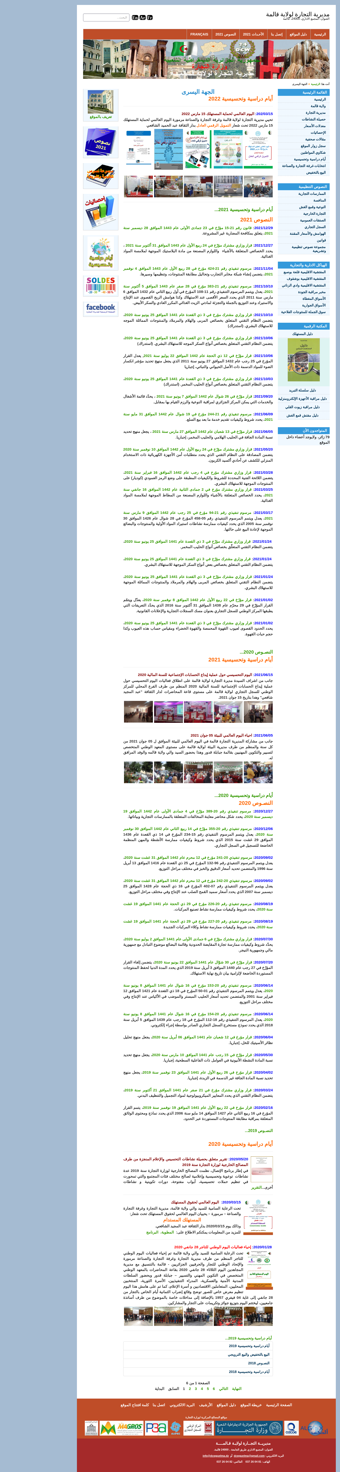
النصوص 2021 (189, 34)
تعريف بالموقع (64, 117)
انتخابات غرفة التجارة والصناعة (268, 166)
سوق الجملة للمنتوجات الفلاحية (267, 312)
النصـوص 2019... (222, 1131)
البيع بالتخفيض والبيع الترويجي (212, 1354)
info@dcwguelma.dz (179, 1455)
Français (163, 34)
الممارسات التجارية (276, 194)
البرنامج (116, 1232)
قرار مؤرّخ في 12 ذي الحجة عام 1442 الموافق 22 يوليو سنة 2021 (161, 356)
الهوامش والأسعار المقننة (271, 234)
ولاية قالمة (282, 106)
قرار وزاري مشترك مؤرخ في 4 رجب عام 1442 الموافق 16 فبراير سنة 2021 (151, 472)
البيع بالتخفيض (280, 172)
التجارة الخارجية (278, 214)
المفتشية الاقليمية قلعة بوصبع (268, 272)
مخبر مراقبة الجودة (276, 292)
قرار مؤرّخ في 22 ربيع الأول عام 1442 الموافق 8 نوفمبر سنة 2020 (161, 600)
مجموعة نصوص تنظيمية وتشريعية (272, 249)
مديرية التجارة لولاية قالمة (261, 14)
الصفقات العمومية (277, 220)
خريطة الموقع (214, 1405)
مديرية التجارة (279, 113)
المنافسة (283, 200)
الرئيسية (284, 34)
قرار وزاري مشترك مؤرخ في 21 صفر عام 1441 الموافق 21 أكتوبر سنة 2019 (151, 1090)
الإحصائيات (282, 133)
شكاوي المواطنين (277, 152)
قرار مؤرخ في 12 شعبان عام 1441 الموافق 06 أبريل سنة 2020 (166, 1037)
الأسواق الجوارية (278, 305)
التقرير (220, 1187)
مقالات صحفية (279, 139)
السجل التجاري (279, 227)
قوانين (285, 240)
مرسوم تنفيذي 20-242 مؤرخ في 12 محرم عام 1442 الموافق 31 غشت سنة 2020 (152, 881)
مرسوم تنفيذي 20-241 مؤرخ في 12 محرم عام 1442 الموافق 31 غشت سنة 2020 (152, 857)
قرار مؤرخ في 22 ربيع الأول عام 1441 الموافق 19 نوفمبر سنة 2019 (161, 1107)
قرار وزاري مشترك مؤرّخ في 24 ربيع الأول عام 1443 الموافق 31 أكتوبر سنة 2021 (152, 245)
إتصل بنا (240, 34)
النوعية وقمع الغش (276, 207)
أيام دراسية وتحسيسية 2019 (213, 1346)
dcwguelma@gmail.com (212, 1455)
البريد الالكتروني (145, 1405)
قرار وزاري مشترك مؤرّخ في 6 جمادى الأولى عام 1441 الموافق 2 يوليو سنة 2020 (152, 939)
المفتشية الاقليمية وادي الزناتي (268, 285)
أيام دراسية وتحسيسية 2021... (207, 209)
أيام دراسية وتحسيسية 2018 (213, 1372)
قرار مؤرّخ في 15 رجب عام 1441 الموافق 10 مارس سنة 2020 (166, 1055)
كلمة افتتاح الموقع (98, 1405)
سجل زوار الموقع (277, 146)
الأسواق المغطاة (278, 299)
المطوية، (130, 1232)
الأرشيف (169, 1405)
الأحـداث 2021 (217, 34)
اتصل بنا (122, 1405)
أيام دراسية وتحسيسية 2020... (207, 795)
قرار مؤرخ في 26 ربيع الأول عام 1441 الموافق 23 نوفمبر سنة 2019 (160, 1072)
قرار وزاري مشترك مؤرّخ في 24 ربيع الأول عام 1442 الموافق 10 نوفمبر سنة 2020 (151, 449)
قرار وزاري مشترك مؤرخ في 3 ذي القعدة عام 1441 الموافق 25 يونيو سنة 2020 (151, 315)
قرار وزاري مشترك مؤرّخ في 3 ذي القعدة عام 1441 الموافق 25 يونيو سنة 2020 (151, 541)
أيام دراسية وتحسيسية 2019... (212, 1338)
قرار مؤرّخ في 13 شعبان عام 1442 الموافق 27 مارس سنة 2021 (166, 431)
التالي (187, 1389)
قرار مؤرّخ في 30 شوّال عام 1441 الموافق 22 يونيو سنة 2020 (166, 962)
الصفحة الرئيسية (242, 1405)
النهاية (200, 1389)
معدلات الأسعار (279, 126)
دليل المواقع (262, 34)
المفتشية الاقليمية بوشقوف (270, 279)
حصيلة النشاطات (278, 119)
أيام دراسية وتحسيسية (274, 159)
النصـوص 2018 (222, 1363)
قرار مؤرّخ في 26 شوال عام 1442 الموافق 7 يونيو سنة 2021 (168, 396)
